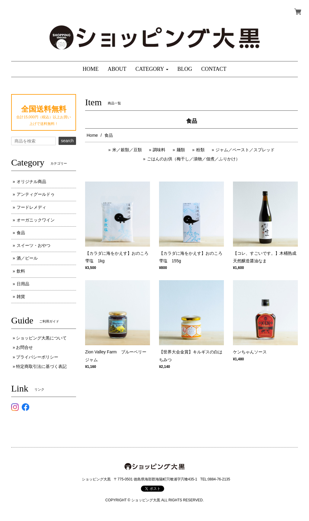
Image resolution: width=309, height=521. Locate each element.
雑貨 (21, 296)
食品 (21, 232)
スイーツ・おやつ (33, 245)
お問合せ (24, 347)
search (67, 140)
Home (92, 135)
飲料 (21, 271)
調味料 (159, 149)
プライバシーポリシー (37, 357)
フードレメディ (31, 207)
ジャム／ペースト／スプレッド (245, 149)
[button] (152, 69)
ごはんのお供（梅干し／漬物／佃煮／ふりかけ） (193, 158)
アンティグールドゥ (36, 194)
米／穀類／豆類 (127, 149)
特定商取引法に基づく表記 (41, 366)
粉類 (200, 149)
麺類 (181, 149)
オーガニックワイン (36, 220)
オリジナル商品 (31, 181)
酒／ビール (27, 258)
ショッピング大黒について (41, 338)
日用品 (23, 283)
